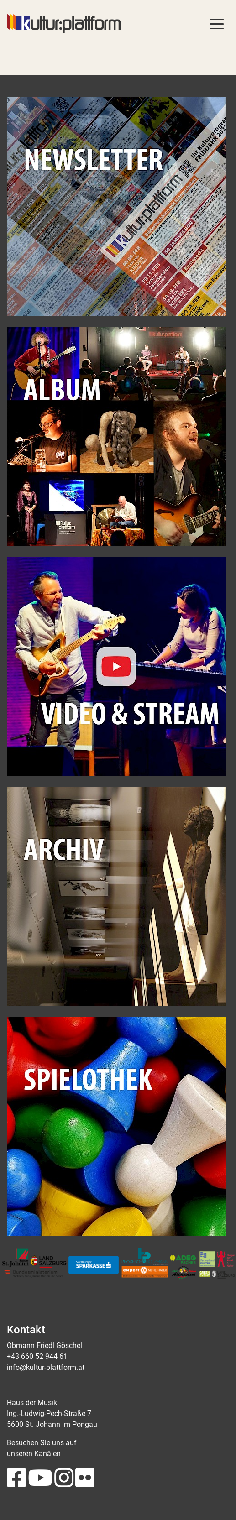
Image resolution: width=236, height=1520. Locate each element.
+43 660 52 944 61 (37, 1356)
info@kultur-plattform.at (45, 1367)
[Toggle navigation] (217, 23)
